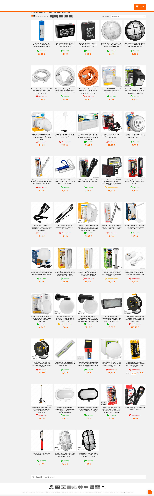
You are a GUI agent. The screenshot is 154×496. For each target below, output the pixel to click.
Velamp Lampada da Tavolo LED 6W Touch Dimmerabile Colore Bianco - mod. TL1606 (135, 227)
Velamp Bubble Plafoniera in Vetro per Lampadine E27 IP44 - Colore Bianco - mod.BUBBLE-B (111, 45)
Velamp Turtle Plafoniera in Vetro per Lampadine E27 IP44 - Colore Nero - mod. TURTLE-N (88, 454)
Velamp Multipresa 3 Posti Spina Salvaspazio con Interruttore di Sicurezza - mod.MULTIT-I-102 (135, 272)
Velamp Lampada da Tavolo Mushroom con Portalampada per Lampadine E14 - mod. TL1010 (41, 272)
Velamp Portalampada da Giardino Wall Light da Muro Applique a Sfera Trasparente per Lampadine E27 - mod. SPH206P (88, 319)
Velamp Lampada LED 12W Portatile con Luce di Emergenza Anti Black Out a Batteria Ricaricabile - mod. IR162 (65, 273)
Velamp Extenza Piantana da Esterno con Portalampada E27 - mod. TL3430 (65, 136)
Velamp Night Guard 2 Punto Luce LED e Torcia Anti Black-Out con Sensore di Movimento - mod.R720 (41, 319)
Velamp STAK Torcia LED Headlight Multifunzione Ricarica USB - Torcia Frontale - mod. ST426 (135, 364)
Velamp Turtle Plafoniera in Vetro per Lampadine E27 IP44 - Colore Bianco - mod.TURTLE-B (65, 454)
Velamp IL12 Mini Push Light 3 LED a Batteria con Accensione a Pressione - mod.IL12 (135, 136)
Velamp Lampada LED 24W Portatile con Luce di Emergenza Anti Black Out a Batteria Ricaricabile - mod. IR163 (88, 273)
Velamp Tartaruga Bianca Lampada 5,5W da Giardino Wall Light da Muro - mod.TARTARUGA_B (65, 410)
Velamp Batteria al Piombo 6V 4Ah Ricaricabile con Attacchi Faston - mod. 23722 (88, 45)
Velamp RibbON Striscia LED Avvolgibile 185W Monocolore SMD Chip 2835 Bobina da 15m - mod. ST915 (135, 319)
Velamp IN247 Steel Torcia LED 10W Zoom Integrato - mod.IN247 (88, 180)
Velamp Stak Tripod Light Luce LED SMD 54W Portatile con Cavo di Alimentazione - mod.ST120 (41, 410)
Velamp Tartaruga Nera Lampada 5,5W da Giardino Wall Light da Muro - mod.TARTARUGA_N (88, 409)
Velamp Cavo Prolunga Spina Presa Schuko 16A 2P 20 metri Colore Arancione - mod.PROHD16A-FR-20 (88, 91)
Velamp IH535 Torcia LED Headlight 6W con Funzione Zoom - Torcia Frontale (111, 136)
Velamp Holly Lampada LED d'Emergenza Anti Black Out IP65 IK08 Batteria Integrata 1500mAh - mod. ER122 (88, 137)
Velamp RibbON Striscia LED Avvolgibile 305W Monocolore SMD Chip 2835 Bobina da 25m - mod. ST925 (42, 364)
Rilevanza (128, 16)
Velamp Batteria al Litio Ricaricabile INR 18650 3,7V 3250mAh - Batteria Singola (41, 45)
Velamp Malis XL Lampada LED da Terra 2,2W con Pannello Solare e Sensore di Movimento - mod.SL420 (111, 273)
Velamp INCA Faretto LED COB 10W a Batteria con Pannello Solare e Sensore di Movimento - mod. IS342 (111, 182)
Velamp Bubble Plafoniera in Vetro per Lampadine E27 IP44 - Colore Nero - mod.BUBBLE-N (135, 45)
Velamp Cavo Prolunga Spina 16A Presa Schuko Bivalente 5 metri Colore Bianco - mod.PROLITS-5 (65, 90)
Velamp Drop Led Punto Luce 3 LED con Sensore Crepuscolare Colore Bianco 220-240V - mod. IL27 (41, 137)
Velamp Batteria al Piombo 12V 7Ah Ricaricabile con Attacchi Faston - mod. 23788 (64, 45)
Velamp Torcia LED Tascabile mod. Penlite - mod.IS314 (41, 453)
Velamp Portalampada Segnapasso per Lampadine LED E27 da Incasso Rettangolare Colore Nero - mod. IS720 (112, 319)
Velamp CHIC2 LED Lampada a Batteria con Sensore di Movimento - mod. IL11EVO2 (111, 90)
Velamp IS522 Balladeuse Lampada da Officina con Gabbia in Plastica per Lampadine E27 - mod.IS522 (42, 228)
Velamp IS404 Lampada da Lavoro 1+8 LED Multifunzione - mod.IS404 (134, 181)
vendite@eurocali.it (126, 492)
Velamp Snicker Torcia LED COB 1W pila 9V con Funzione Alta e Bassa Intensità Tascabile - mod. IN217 (88, 364)
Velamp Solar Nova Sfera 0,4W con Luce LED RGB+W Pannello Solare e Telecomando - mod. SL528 (111, 364)
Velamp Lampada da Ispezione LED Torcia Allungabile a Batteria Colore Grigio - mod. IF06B (111, 227)
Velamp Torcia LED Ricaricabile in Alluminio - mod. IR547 (135, 408)
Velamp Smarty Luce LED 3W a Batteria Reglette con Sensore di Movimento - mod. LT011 (65, 363)
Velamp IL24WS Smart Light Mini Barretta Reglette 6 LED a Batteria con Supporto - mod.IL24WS (41, 181)
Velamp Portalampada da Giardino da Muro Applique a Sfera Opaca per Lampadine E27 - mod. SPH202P (65, 319)
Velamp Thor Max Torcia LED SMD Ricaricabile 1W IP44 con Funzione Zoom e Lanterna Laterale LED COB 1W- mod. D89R (111, 411)
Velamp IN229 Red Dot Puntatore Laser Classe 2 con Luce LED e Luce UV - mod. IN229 (65, 181)
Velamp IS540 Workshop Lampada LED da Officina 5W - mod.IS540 (64, 227)
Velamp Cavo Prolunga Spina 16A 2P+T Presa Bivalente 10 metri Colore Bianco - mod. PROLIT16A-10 (41, 91)
